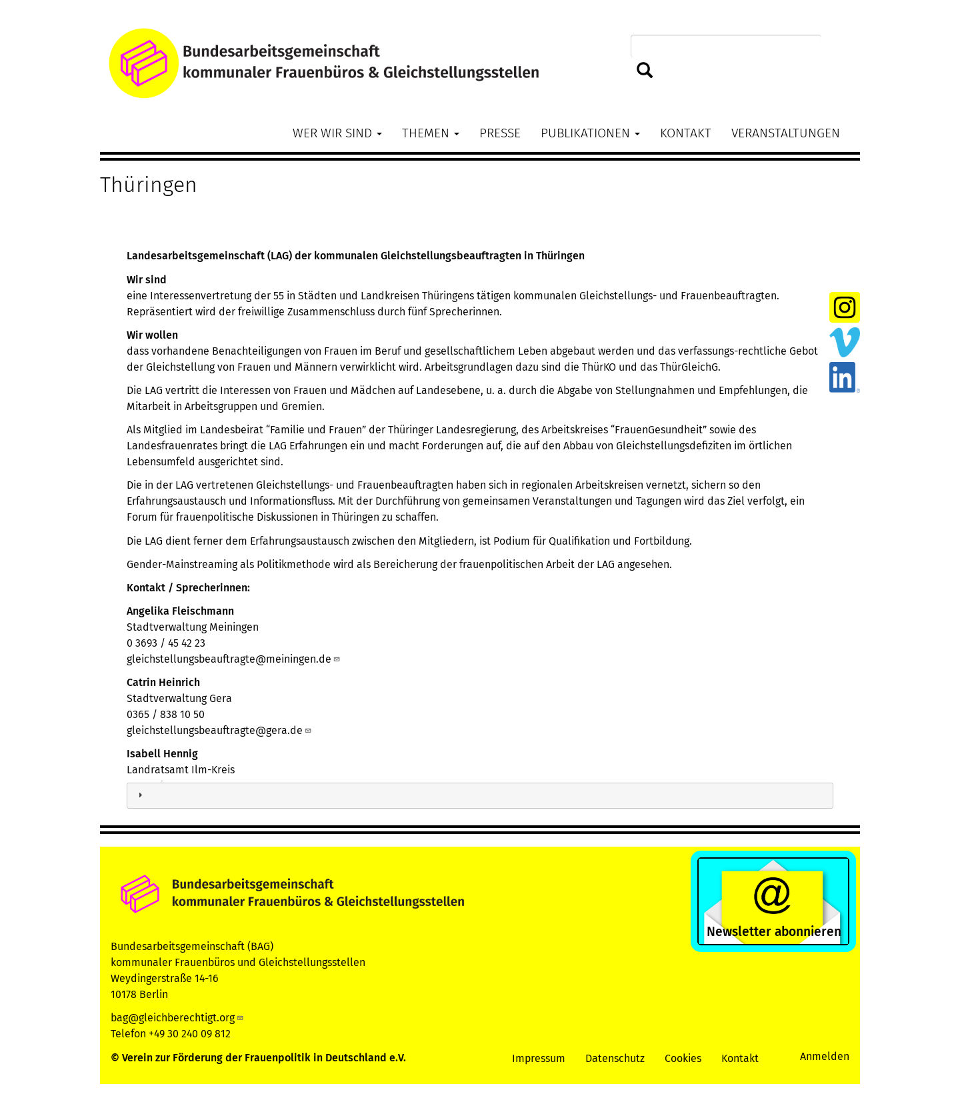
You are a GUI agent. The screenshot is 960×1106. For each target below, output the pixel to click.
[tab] (480, 796)
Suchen (645, 71)
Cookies (683, 1058)
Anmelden (824, 1056)
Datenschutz (615, 1058)
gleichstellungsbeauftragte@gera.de (219, 730)
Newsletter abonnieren (774, 931)
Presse (500, 133)
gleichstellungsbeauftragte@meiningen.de (234, 659)
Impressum (538, 1058)
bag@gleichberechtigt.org (177, 1017)
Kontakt (685, 133)
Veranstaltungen (785, 133)
